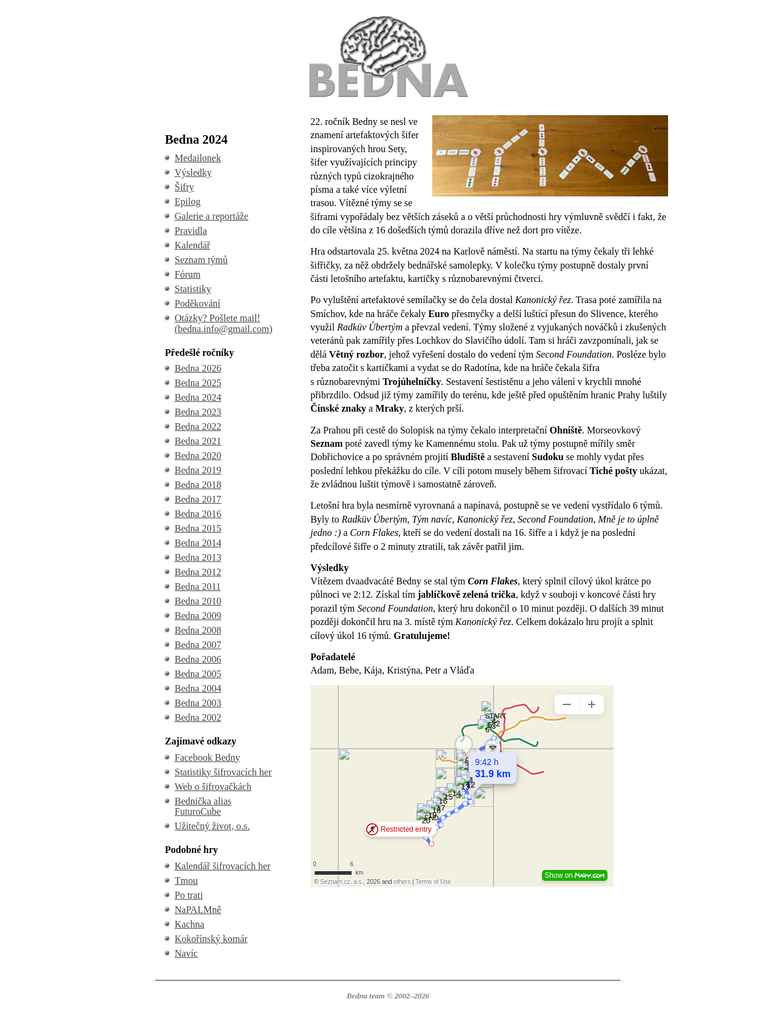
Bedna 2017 (198, 499)
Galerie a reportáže (212, 216)
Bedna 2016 (198, 514)
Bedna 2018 (198, 485)
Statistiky (193, 289)
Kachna (189, 924)
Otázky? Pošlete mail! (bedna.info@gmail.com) (223, 323)
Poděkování (198, 303)
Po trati (189, 895)
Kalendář (192, 245)
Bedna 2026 (198, 368)
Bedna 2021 (198, 441)
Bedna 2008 (198, 630)
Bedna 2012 (198, 572)
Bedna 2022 (198, 426)
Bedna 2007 (198, 645)
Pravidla (191, 231)
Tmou (186, 880)
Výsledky (193, 172)
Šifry (184, 187)
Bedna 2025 (198, 383)
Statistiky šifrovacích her (223, 772)
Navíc (186, 953)
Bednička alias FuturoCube (203, 806)
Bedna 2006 (198, 659)
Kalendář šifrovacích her (222, 866)
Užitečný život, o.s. (212, 826)
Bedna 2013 (198, 557)
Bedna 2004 (198, 688)
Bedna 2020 (198, 455)
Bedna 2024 (198, 397)
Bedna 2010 (198, 601)
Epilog (188, 201)
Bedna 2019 (198, 470)
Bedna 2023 (198, 412)
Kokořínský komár (211, 939)
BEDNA (387, 17)
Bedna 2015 (198, 528)
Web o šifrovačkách (213, 786)
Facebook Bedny (207, 757)
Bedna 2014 (198, 543)
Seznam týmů (201, 260)
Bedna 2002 (198, 717)
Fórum (188, 274)
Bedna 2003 (198, 703)
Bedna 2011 (198, 586)
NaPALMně (198, 909)
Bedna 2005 (198, 674)
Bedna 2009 (198, 615)
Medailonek (198, 158)
